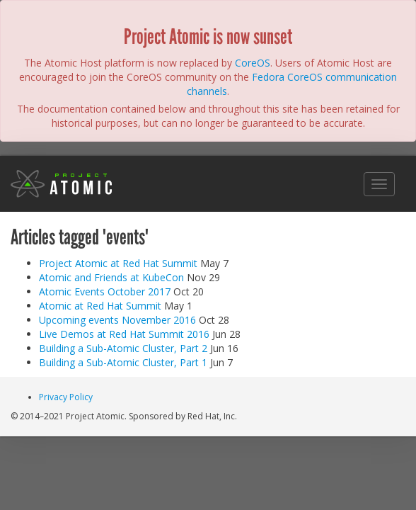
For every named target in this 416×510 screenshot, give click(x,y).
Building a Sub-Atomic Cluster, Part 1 (123, 362)
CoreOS (252, 62)
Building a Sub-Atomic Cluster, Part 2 (123, 348)
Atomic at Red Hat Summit (100, 305)
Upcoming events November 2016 (117, 320)
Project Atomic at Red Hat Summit (118, 263)
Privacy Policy (66, 397)
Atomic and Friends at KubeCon (111, 277)
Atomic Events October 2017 (105, 291)
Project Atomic (61, 184)
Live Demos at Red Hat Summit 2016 (124, 334)
